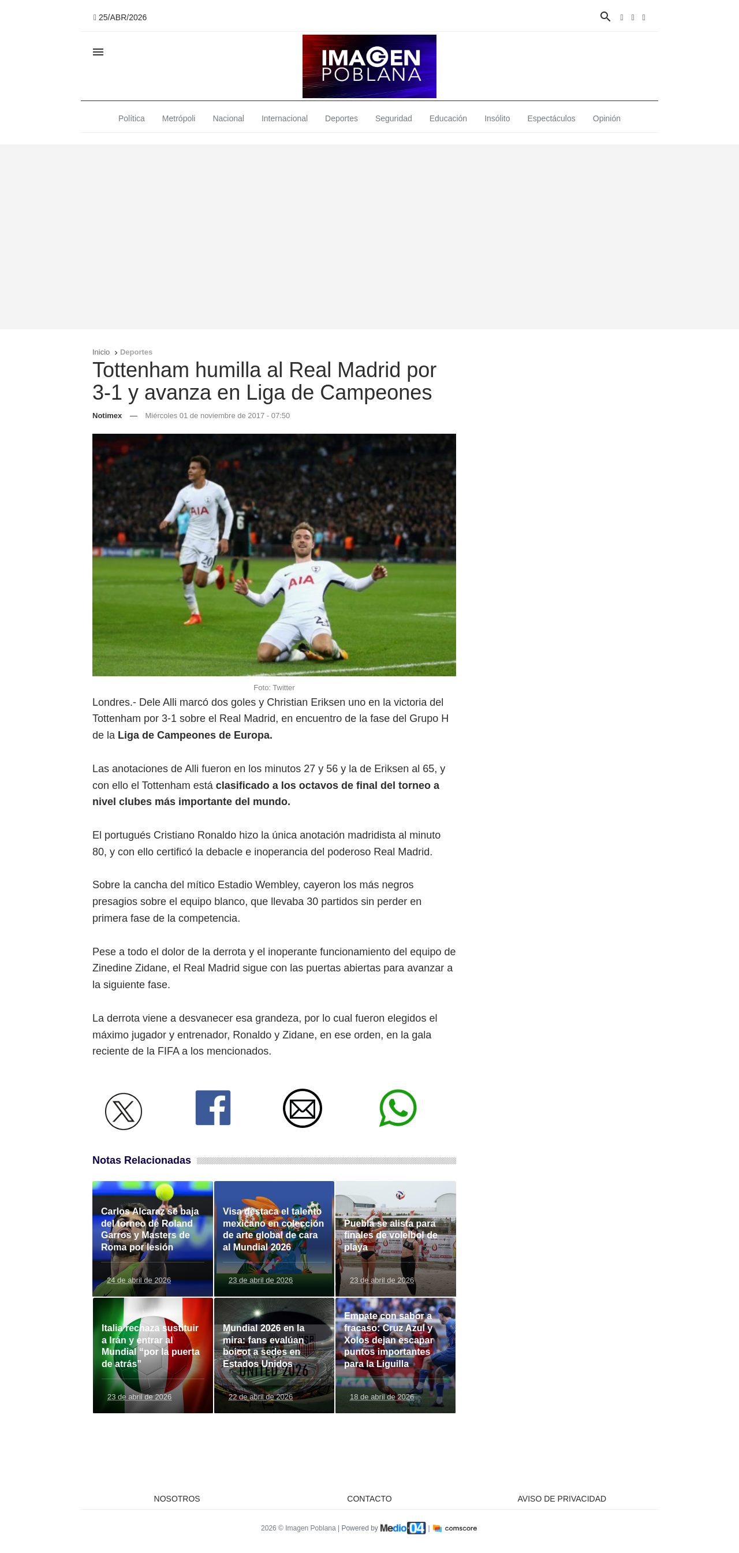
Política (131, 118)
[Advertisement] (369, 237)
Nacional (228, 118)
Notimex (107, 415)
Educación (448, 118)
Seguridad (393, 118)
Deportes (341, 118)
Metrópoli (179, 118)
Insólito (497, 118)
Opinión (607, 118)
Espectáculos (552, 118)
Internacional (285, 118)
